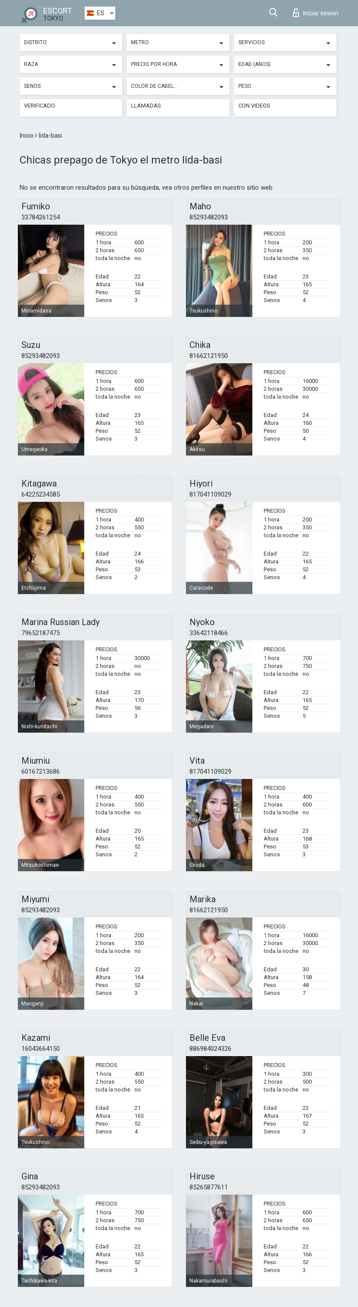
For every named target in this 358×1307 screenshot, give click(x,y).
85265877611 (208, 1187)
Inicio (27, 135)
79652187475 (40, 633)
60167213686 (40, 771)
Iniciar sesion (315, 12)
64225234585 (40, 494)
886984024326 (210, 1049)
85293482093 (208, 217)
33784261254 (40, 217)
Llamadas (146, 105)
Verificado (39, 105)
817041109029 (210, 494)
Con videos (254, 105)
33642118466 (208, 633)
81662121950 (208, 356)
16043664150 (40, 1049)
